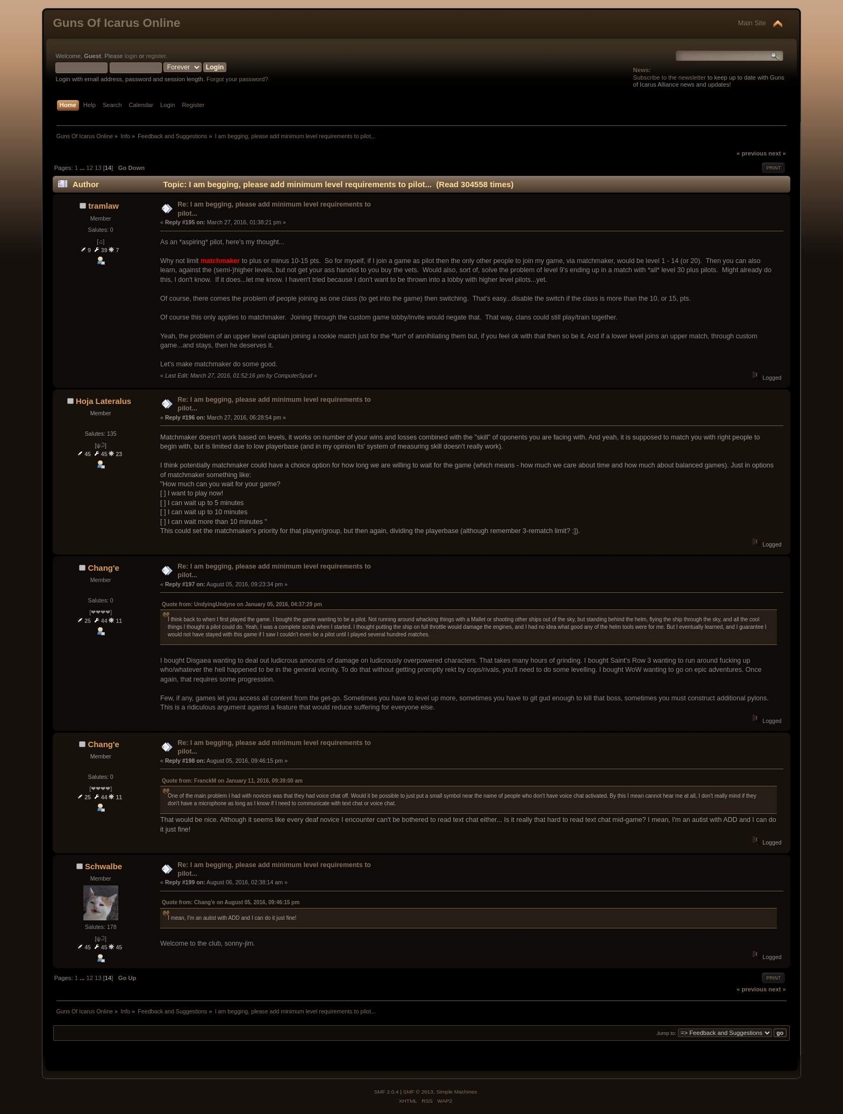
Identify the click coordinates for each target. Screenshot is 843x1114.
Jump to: (666, 1033)
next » (776, 153)
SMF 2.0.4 (386, 1092)
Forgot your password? (237, 79)
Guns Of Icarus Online (116, 23)
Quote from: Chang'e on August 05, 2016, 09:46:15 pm (230, 902)
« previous (752, 153)
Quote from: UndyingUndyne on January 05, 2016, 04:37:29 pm (242, 604)
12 (90, 168)
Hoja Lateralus (103, 401)
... (83, 168)
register (156, 56)
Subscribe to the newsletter (669, 77)
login (131, 56)
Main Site (752, 23)
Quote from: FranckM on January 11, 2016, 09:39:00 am (232, 781)
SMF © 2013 (418, 1092)
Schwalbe (103, 866)
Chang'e (103, 567)
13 (98, 168)
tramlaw (103, 205)
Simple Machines (456, 1092)
